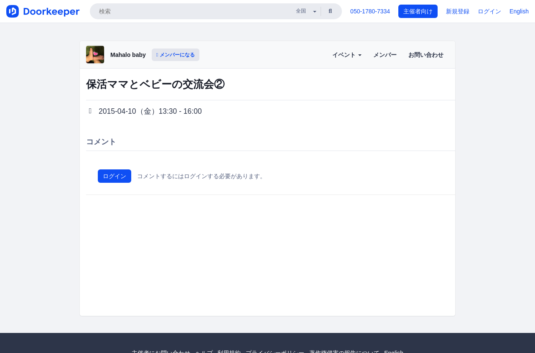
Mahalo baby (128, 54)
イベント (347, 54)
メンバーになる (175, 55)
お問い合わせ (425, 54)
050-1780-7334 (370, 11)
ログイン (489, 11)
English (519, 11)
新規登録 (457, 11)
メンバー (385, 54)
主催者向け (418, 11)
